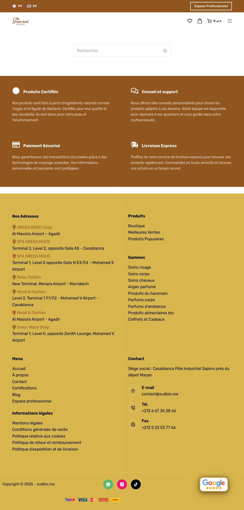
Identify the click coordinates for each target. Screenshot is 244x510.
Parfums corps (141, 300)
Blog (16, 394)
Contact (19, 381)
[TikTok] (136, 484)
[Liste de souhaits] (190, 21)
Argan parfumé (142, 286)
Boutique (136, 226)
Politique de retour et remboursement (46, 442)
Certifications (24, 388)
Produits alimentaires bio (151, 313)
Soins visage (139, 267)
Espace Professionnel (211, 6)
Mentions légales (27, 423)
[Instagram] (122, 484)
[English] (32, 6)
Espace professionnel (32, 401)
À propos (20, 375)
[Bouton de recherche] (165, 50)
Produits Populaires (146, 239)
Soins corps (139, 274)
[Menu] (229, 21)
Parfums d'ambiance (147, 306)
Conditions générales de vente (40, 429)
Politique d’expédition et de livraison (45, 449)
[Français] (17, 6)
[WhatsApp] (108, 484)
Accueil (19, 368)
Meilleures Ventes (144, 232)
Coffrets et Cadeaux (146, 319)
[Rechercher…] (116, 50)
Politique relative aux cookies (39, 436)
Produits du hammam (148, 293)
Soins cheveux (141, 280)
